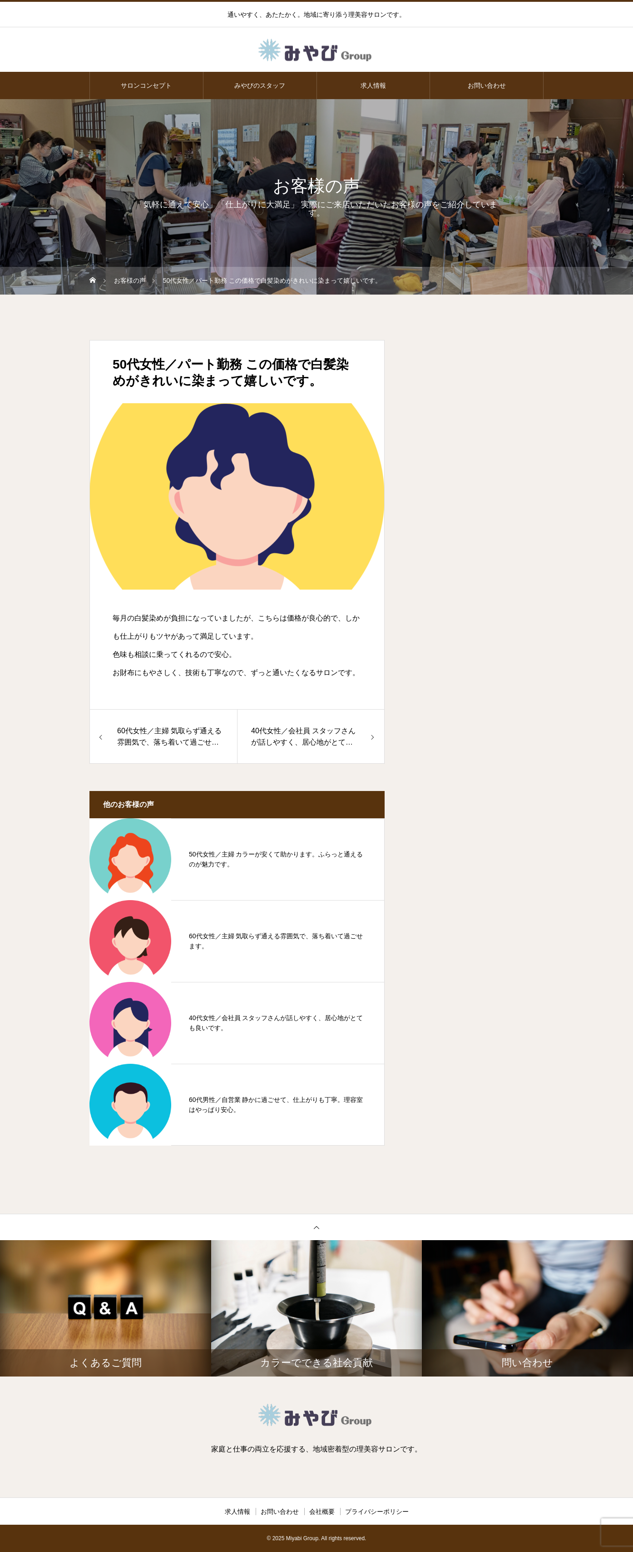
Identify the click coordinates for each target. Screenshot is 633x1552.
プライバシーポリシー (377, 1511)
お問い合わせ (487, 85)
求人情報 (373, 85)
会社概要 (322, 1511)
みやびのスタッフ (259, 85)
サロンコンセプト (146, 85)
